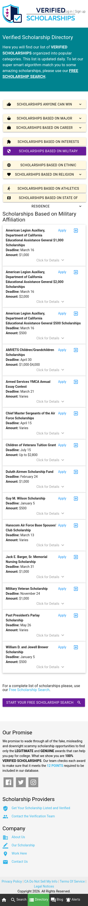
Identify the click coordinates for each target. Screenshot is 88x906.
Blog (56, 900)
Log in (68, 11)
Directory (38, 900)
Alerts (72, 900)
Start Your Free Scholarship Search (43, 702)
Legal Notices (44, 886)
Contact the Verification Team (33, 816)
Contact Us (20, 861)
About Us (18, 837)
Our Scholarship (23, 845)
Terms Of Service (72, 881)
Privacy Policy (12, 881)
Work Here (19, 853)
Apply (62, 230)
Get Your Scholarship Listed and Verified (41, 808)
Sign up (80, 11)
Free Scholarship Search (29, 690)
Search (18, 900)
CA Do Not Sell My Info (40, 881)
